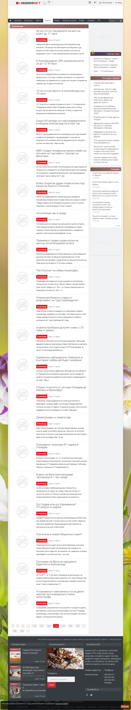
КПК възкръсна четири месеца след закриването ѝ (106, 141)
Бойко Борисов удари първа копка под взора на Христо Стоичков (60, 184)
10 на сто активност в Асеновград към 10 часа (60, 92)
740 (34, 626)
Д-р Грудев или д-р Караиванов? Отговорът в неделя (56, 505)
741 (41, 626)
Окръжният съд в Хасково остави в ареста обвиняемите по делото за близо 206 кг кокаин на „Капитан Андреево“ (106, 150)
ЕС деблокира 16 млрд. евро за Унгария (106, 118)
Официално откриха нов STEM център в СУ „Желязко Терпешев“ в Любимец (106, 125)
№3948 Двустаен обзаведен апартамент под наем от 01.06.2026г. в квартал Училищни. (34, 673)
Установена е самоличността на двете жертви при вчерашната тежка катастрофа (60, 594)
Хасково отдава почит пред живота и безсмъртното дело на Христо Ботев (106, 159)
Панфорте (52, 673)
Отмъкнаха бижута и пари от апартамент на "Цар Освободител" (57, 299)
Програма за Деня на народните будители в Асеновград (56, 563)
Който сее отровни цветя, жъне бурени (105, 183)
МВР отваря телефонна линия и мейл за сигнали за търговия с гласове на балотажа (61, 153)
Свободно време (69, 20)
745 (70, 626)
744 (63, 626)
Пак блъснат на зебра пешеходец (57, 270)
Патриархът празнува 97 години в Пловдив (57, 446)
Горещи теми (113, 54)
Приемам (125, 706)
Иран (96, 71)
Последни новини (110, 78)
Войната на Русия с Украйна (106, 65)
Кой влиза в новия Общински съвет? (59, 534)
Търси (51, 685)
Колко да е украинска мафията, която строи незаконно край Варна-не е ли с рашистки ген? (105, 193)
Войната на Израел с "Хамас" (106, 58)
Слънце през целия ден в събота (104, 84)
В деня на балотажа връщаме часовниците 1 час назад (54, 476)
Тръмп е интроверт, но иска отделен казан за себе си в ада (105, 217)
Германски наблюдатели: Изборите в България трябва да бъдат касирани (59, 359)
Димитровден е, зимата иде (53, 417)
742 (48, 626)
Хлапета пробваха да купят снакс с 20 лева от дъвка (60, 329)
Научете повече (61, 703)
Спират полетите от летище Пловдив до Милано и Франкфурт (61, 388)
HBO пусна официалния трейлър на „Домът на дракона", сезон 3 (103, 99)
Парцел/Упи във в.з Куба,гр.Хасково (32, 651)
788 (14, 631)
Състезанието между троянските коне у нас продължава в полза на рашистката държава (102, 206)
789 (22, 631)
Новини (48, 20)
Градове (91, 20)
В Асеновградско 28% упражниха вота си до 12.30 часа (60, 62)
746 (77, 626)
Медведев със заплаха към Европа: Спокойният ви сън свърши (105, 134)
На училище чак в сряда (51, 213)
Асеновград (41, 40)
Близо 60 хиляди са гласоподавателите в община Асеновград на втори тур (60, 122)
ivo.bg (118, 225)
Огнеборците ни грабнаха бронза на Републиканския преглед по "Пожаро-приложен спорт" (106, 109)
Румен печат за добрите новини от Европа (105, 174)
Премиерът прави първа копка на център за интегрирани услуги (57, 242)
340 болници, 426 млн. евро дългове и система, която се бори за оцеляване (105, 91)
